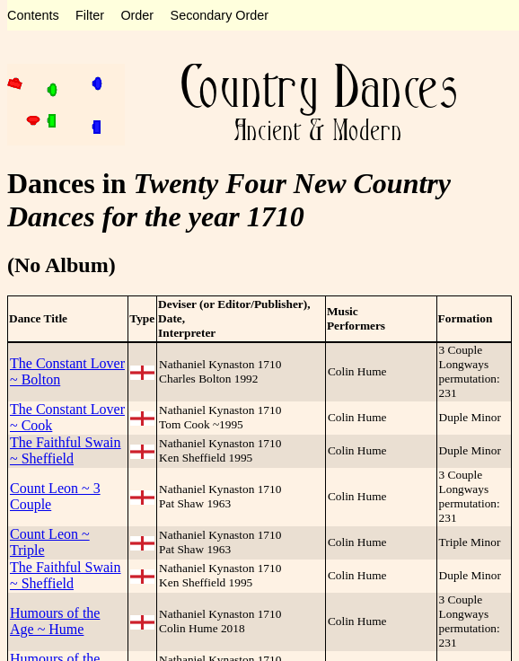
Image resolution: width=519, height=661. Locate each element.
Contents (33, 15)
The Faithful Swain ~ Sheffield (65, 450)
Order (137, 15)
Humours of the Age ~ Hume (55, 621)
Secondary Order (220, 15)
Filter (89, 15)
